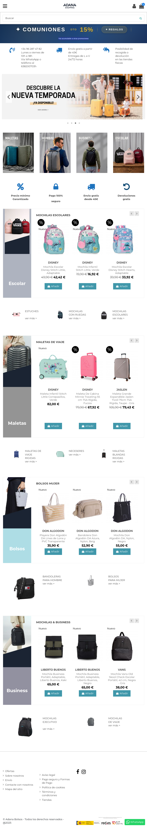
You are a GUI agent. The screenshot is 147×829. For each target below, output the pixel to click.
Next (138, 97)
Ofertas (9, 771)
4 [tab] (79, 123)
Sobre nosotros (14, 775)
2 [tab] (72, 123)
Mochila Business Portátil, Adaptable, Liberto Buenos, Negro (87, 678)
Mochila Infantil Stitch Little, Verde (87, 268)
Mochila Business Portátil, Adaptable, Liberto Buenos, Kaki (53, 677)
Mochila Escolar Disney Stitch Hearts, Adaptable (122, 269)
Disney (53, 262)
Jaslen (122, 389)
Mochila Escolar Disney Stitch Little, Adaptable (53, 269)
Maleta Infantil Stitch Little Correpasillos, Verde (53, 396)
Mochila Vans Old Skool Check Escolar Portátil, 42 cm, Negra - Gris (122, 678)
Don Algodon (53, 531)
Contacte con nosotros (19, 784)
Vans (122, 669)
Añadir (53, 286)
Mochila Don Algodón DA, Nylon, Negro (121, 538)
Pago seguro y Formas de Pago (56, 781)
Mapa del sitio (13, 789)
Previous (9, 97)
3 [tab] (75, 123)
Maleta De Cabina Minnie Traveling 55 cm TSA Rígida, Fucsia (87, 398)
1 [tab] (68, 123)
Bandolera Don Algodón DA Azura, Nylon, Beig (87, 538)
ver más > (31, 318)
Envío (8, 780)
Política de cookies (53, 787)
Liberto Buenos (53, 669)
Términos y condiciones (49, 793)
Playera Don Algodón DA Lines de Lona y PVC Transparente (53, 538)
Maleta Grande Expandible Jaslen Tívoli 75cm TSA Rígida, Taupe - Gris (121, 398)
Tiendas (46, 799)
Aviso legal (48, 774)
